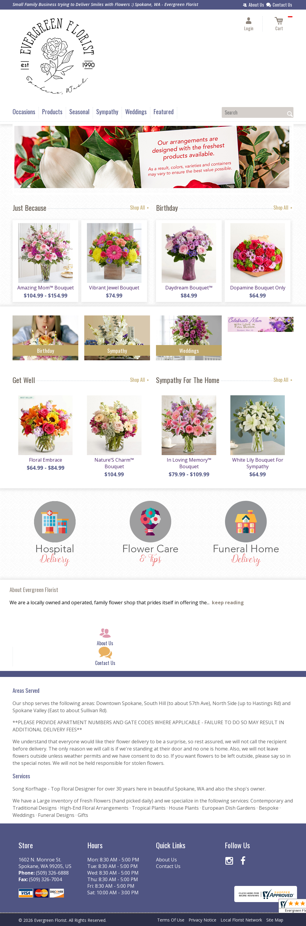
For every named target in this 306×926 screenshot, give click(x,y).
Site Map (274, 920)
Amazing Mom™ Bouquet (45, 287)
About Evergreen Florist (34, 589)
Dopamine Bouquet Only (257, 287)
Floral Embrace (45, 460)
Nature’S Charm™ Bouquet (114, 463)
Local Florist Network (241, 920)
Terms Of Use (170, 920)
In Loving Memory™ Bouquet (189, 463)
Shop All (140, 207)
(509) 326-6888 (52, 872)
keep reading (228, 602)
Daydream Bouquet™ (188, 287)
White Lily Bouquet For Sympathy (257, 463)
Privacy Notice (202, 920)
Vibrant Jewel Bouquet (114, 287)
